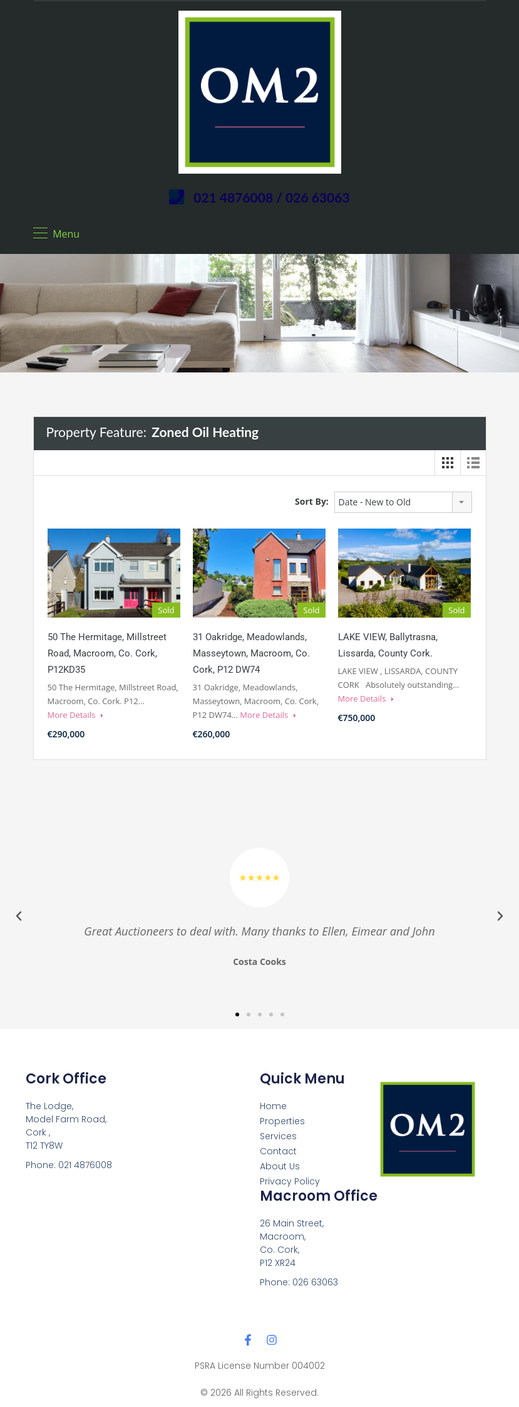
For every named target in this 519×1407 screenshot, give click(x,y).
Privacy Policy (290, 1181)
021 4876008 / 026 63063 (271, 197)
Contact (278, 1151)
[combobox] (403, 502)
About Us (280, 1166)
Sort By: (312, 501)
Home (273, 1106)
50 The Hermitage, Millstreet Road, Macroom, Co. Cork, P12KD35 (107, 653)
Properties (282, 1121)
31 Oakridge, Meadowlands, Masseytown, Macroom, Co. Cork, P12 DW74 (251, 653)
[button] (19, 916)
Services (278, 1136)
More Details (75, 714)
